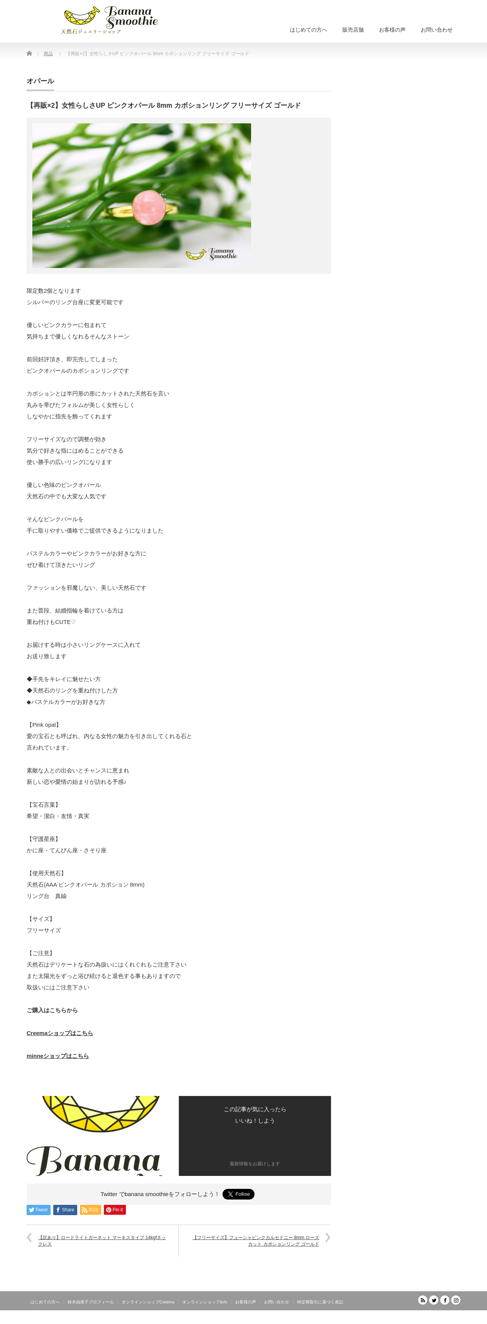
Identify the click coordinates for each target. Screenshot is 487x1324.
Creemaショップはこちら (60, 1033)
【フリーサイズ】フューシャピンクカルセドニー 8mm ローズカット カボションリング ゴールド (256, 1241)
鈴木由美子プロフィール (91, 1302)
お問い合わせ (437, 30)
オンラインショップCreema (148, 1302)
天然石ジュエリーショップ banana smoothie (414, 1318)
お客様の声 (392, 30)
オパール (40, 81)
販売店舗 (353, 30)
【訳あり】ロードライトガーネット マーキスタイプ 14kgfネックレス (102, 1241)
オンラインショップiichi (204, 1302)
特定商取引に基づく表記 (320, 1302)
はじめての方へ (308, 30)
